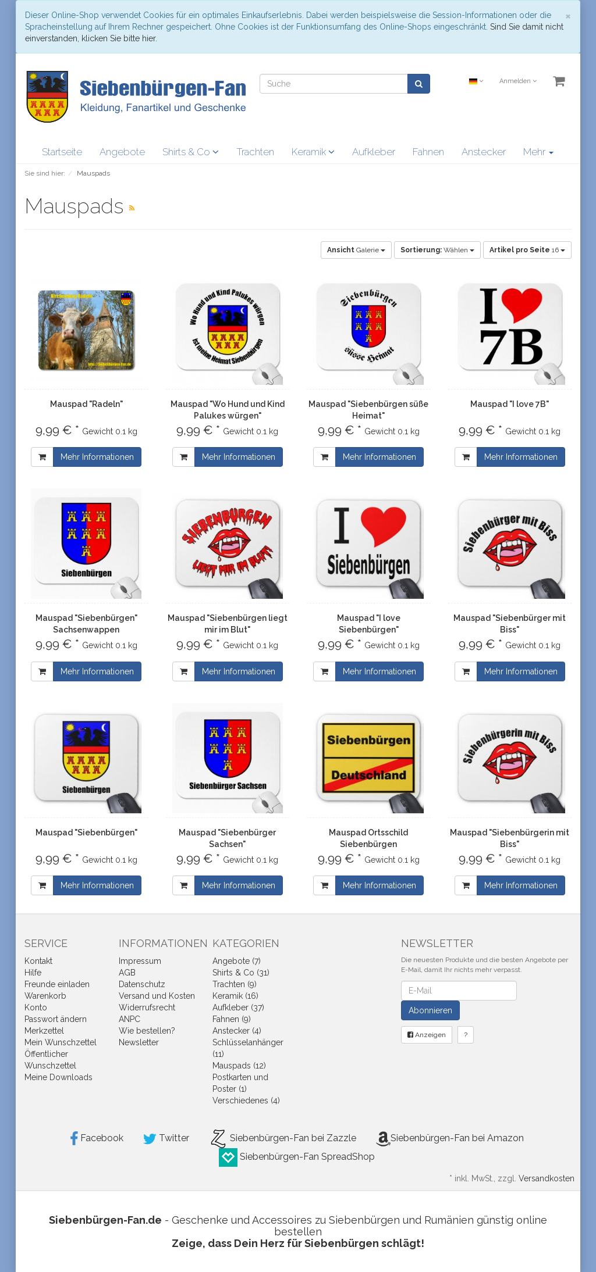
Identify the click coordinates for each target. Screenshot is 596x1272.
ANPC (129, 1019)
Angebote (122, 152)
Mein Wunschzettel (60, 1042)
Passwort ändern (55, 1019)
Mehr (538, 152)
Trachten (255, 152)
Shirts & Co (190, 152)
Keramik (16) (235, 996)
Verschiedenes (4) (246, 1100)
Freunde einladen (57, 984)
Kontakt (38, 961)
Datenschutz (142, 984)
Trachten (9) (234, 984)
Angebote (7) (236, 961)
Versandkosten (546, 1178)
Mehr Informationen (97, 457)
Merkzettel (44, 1030)
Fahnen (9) (231, 1019)
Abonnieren (430, 1010)
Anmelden (518, 81)
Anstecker (484, 152)
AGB (127, 972)
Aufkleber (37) (238, 1007)
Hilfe (32, 972)
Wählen (437, 250)
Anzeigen (426, 1035)
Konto (35, 1007)
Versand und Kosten (157, 996)
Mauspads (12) (239, 1065)
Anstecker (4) (236, 1030)
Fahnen (428, 152)
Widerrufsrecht (147, 1007)
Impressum (140, 961)
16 (527, 250)
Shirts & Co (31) (240, 972)
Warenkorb (45, 996)
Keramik (313, 152)
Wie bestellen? (147, 1030)
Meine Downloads (58, 1077)
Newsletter (139, 1042)
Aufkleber (373, 152)
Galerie (356, 250)
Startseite (62, 152)
